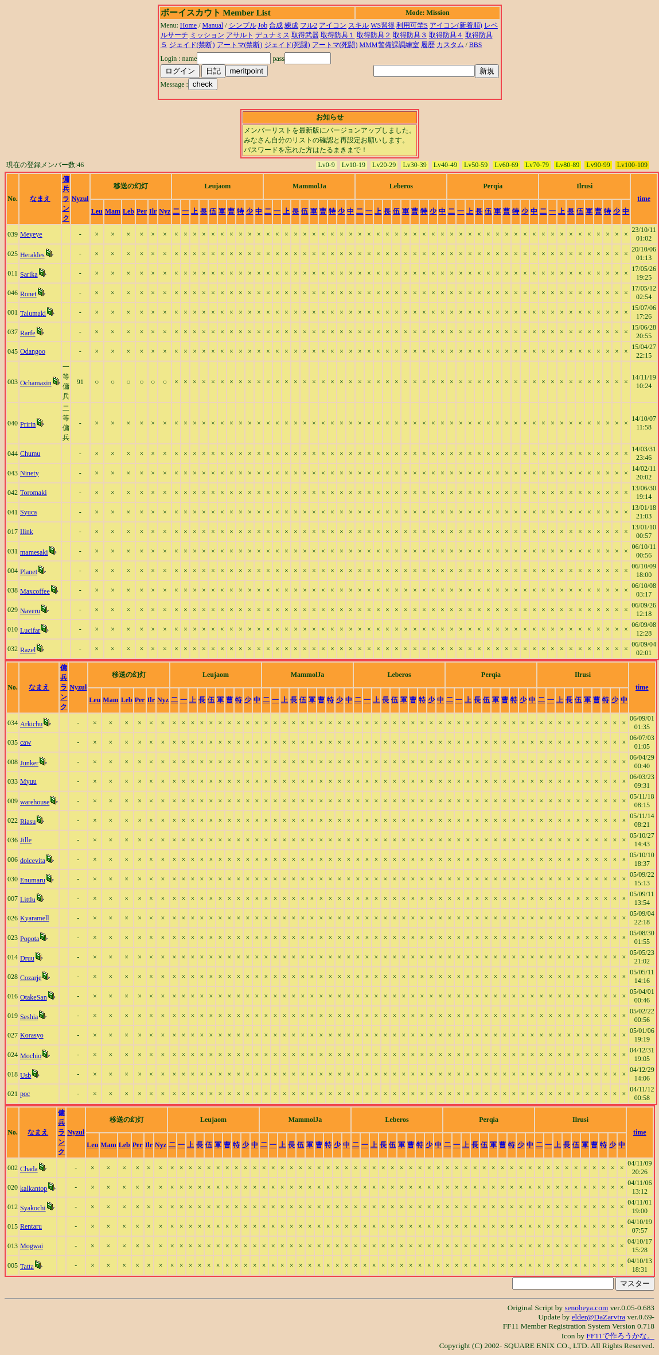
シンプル (242, 25)
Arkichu (31, 724)
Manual (213, 25)
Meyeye (31, 234)
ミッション (207, 35)
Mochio (30, 1056)
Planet (28, 572)
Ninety (29, 473)
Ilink (26, 532)
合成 (276, 25)
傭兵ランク (66, 198)
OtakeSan (33, 997)
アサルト (240, 35)
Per (142, 211)
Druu (27, 958)
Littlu (28, 900)
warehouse (34, 802)
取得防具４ (446, 35)
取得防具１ (338, 35)
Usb (25, 1075)
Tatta (27, 1267)
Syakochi (33, 1208)
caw (25, 742)
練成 (291, 25)
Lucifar (30, 630)
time (643, 199)
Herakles (32, 255)
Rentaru (31, 1226)
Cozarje (30, 978)
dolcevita (32, 861)
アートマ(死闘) (335, 45)
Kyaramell (34, 918)
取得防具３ (410, 35)
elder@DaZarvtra (599, 1317)
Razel (28, 650)
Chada (29, 1169)
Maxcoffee (35, 591)
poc (25, 1094)
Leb (128, 211)
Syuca (28, 512)
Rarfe (28, 333)
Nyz (164, 211)
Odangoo (32, 351)
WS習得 (383, 25)
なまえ (40, 199)
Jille (26, 840)
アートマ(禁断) (240, 45)
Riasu (28, 822)
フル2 (308, 25)
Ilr (153, 211)
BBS (475, 45)
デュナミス (272, 35)
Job (263, 25)
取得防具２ (374, 35)
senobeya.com (586, 1307)
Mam (112, 211)
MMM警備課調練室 (389, 45)
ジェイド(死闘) (287, 45)
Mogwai (31, 1246)
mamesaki (34, 552)
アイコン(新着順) (456, 25)
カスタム (450, 45)
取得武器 (305, 35)
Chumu (30, 454)
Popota (29, 939)
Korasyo (32, 1035)
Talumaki (33, 313)
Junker (29, 763)
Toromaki (33, 493)
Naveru (30, 611)
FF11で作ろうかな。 (620, 1335)
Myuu (28, 781)
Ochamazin (36, 383)
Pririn (28, 424)
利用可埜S (412, 25)
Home (188, 25)
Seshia (29, 1017)
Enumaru (32, 880)
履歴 (428, 45)
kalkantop (33, 1188)
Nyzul (80, 199)
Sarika (29, 274)
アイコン (332, 25)
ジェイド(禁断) (192, 45)
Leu (97, 211)
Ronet (28, 294)
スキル (358, 25)
